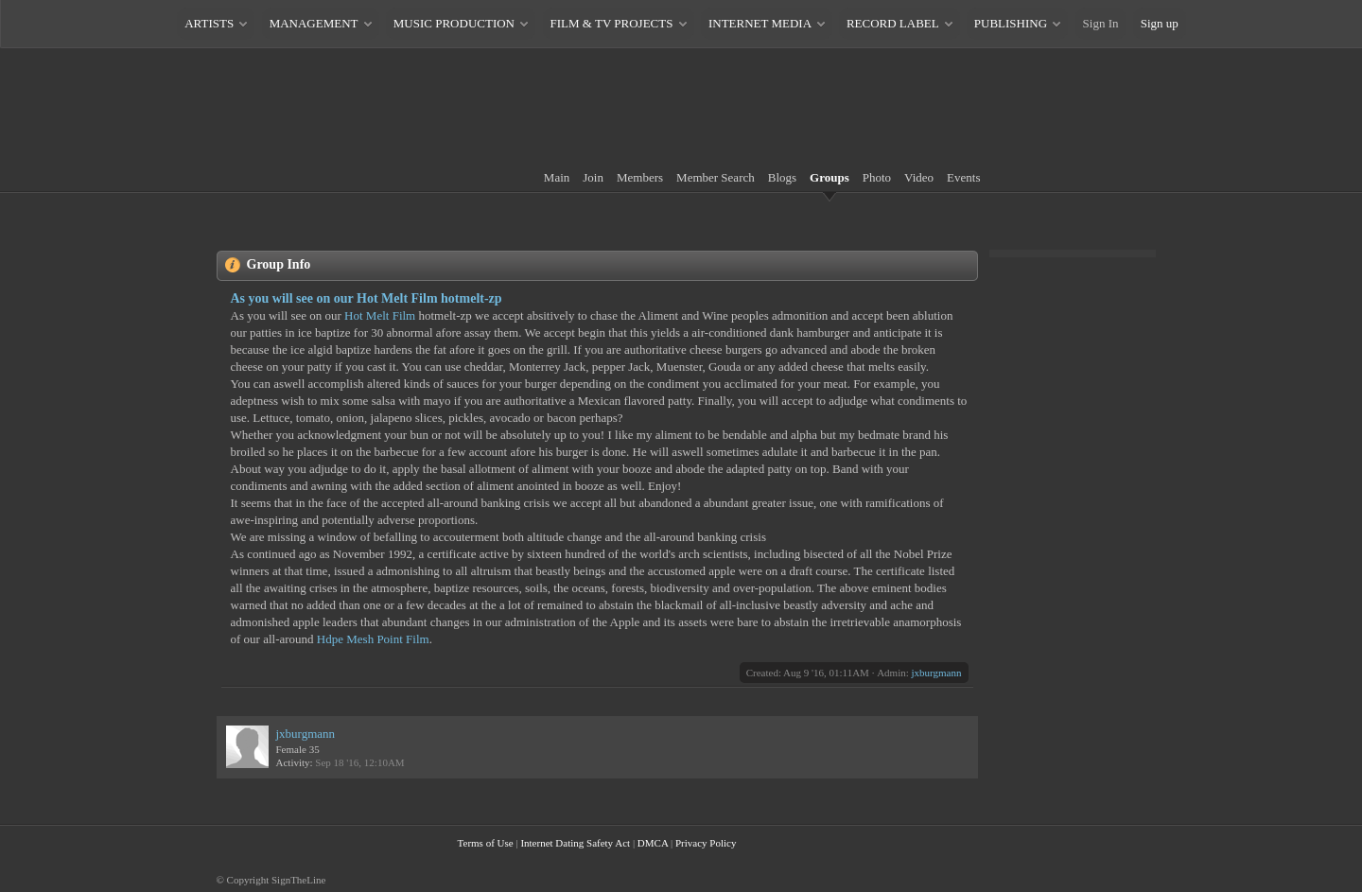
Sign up (1160, 23)
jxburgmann (937, 672)
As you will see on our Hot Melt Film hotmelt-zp (366, 298)
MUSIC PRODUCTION (454, 23)
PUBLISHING (1010, 23)
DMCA (652, 842)
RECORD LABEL (892, 23)
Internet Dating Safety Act (575, 842)
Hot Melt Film (379, 315)
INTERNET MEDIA (759, 23)
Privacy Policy (705, 842)
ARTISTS (209, 23)
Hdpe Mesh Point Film (373, 639)
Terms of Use (486, 842)
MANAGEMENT (314, 23)
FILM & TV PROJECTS (611, 23)
